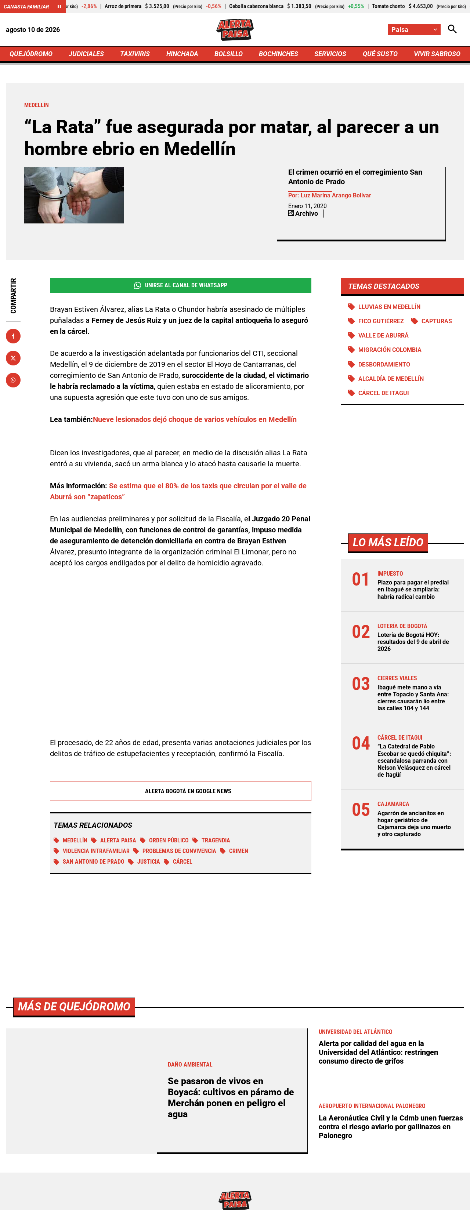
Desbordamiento (384, 364)
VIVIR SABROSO (437, 54)
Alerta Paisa (113, 840)
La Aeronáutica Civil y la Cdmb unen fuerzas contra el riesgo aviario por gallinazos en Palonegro (391, 1127)
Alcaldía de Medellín (391, 378)
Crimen (234, 851)
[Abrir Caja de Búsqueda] (452, 29)
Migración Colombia (390, 349)
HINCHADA (182, 54)
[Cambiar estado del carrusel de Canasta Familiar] (59, 6)
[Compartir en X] (13, 358)
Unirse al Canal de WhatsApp (180, 285)
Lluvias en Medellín (389, 306)
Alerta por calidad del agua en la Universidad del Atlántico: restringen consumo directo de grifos (378, 1052)
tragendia (211, 840)
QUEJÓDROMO (31, 54)
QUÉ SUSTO (380, 54)
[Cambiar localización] (414, 29)
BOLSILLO (228, 54)
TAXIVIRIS (135, 54)
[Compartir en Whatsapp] (13, 380)
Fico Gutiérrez (381, 321)
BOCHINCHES (278, 54)
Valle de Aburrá (383, 335)
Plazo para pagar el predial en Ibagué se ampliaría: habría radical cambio (413, 589)
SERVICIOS (330, 54)
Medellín (70, 840)
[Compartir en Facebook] (13, 336)
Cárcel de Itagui (383, 393)
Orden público (164, 840)
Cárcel (178, 861)
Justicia (144, 861)
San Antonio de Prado (89, 861)
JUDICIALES (86, 54)
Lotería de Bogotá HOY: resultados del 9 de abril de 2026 (413, 641)
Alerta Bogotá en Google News (181, 791)
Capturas (437, 321)
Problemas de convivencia (174, 851)
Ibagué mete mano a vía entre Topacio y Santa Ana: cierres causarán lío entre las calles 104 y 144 (413, 698)
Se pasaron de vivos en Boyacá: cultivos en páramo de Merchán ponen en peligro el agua (231, 1097)
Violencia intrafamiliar (92, 851)
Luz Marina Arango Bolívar (336, 195)
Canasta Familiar (26, 7)
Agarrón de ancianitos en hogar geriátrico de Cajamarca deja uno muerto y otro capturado (414, 824)
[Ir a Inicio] (235, 30)
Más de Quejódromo (74, 1006)
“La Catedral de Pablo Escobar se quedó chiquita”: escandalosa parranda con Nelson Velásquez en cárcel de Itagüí (414, 760)
